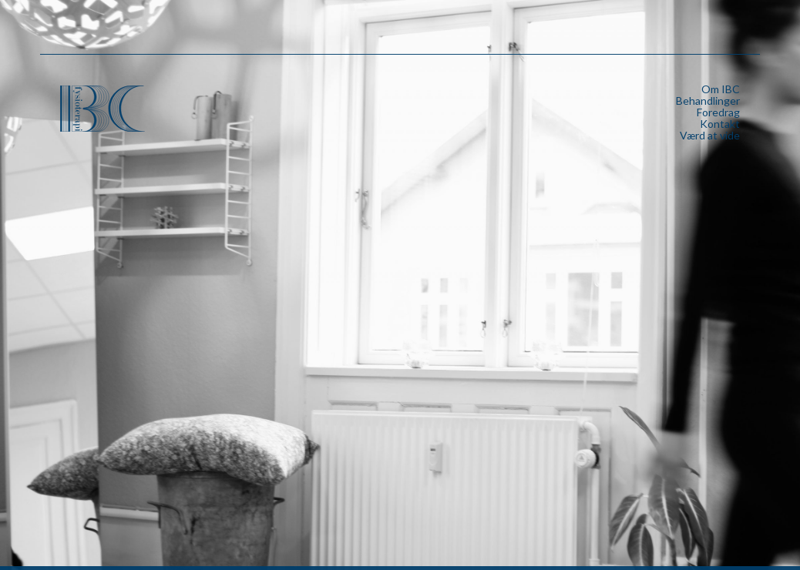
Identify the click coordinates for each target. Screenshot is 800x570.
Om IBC (720, 89)
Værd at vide (710, 135)
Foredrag (718, 112)
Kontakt (720, 123)
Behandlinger (708, 100)
